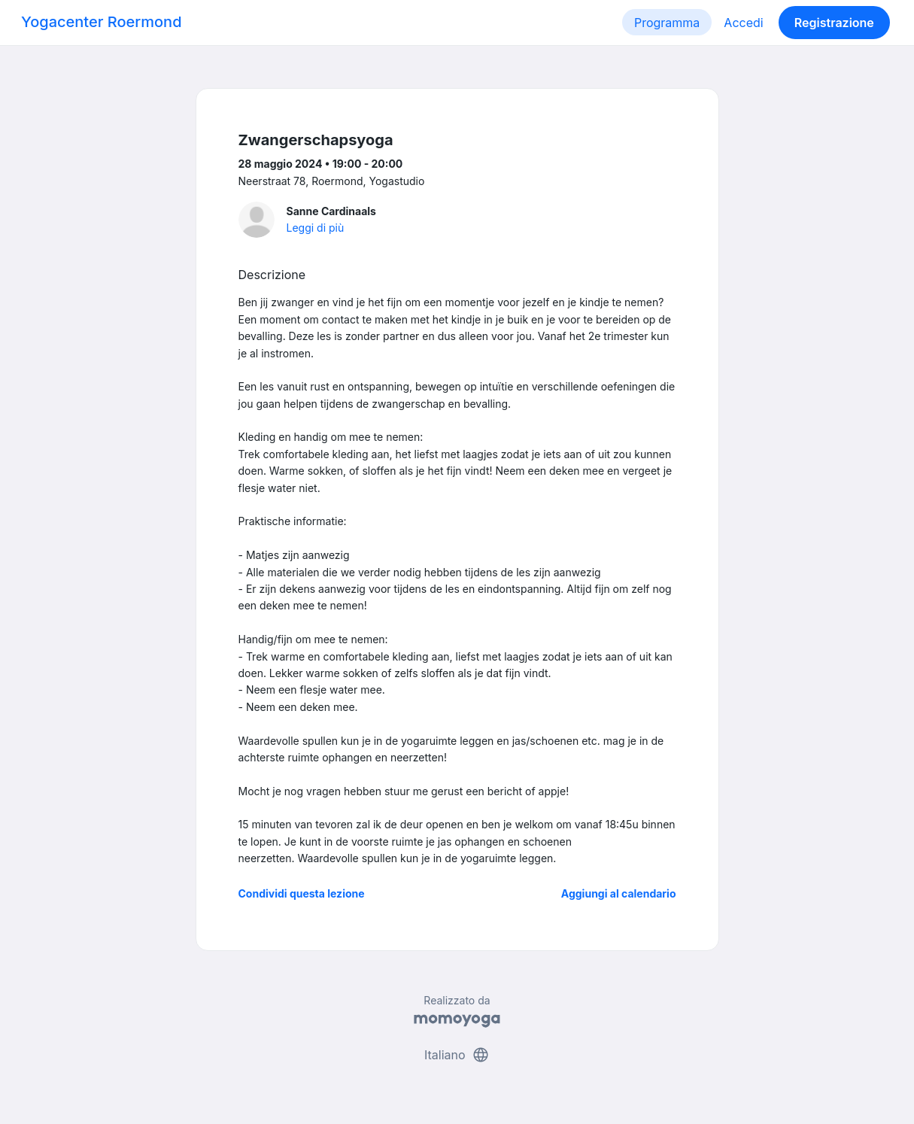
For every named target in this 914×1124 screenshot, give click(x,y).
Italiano (457, 1055)
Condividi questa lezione (301, 893)
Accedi (743, 22)
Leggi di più (316, 227)
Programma (667, 22)
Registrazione (834, 22)
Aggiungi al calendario (618, 893)
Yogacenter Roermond (101, 22)
